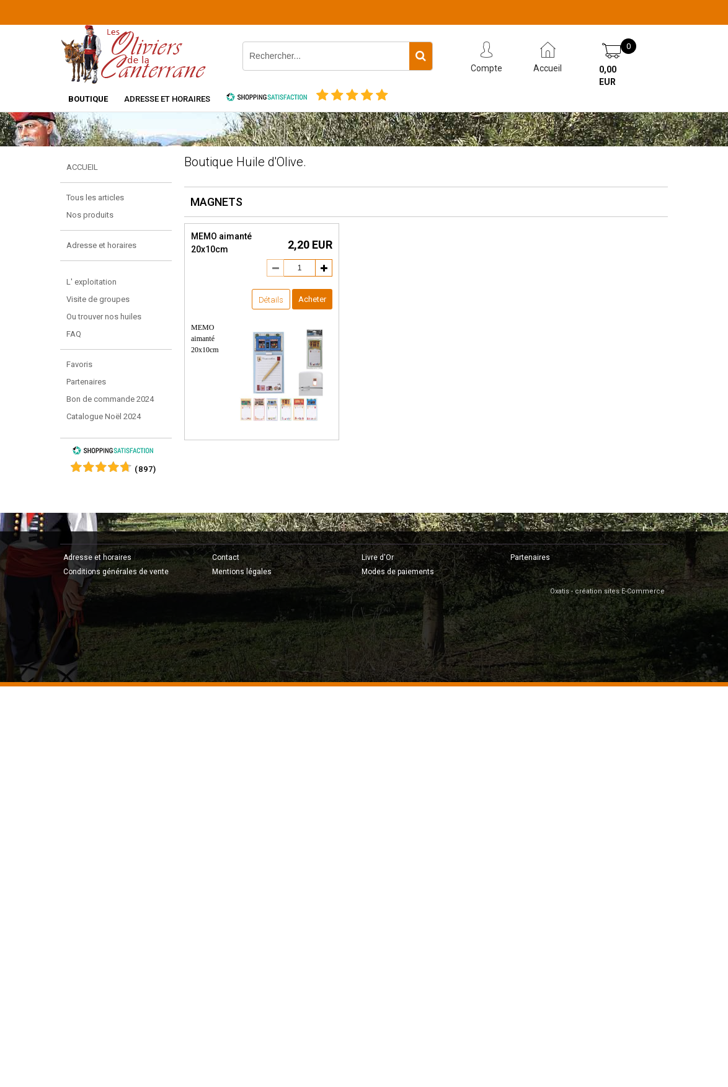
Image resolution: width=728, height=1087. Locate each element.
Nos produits (89, 215)
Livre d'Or (378, 557)
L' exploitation (91, 281)
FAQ (73, 334)
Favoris (79, 364)
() (145, 469)
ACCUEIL (82, 167)
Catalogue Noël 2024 (103, 416)
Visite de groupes (98, 299)
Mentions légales (242, 571)
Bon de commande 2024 (110, 399)
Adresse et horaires (167, 99)
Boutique (88, 99)
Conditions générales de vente (116, 571)
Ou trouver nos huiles (103, 316)
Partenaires (86, 381)
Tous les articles (95, 197)
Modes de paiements (398, 571)
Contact (225, 557)
